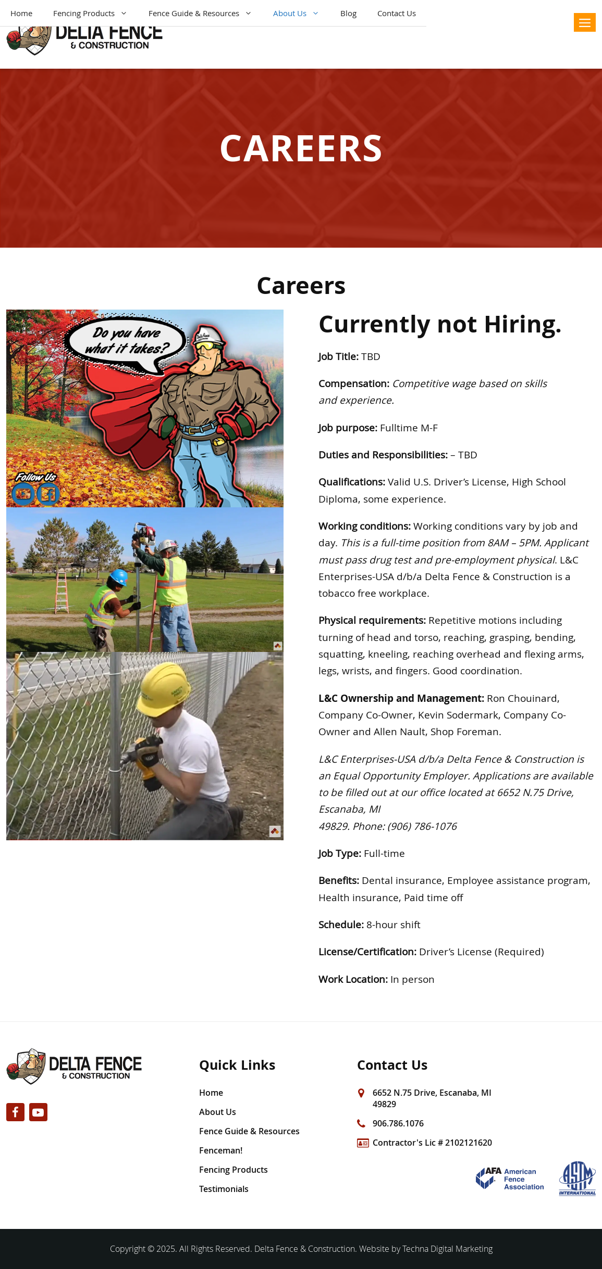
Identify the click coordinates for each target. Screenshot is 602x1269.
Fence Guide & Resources (206, 13)
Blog (348, 13)
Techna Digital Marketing (447, 1248)
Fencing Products (95, 13)
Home (21, 13)
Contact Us (396, 13)
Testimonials (224, 1189)
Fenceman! (220, 1150)
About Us (301, 13)
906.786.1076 (398, 1123)
